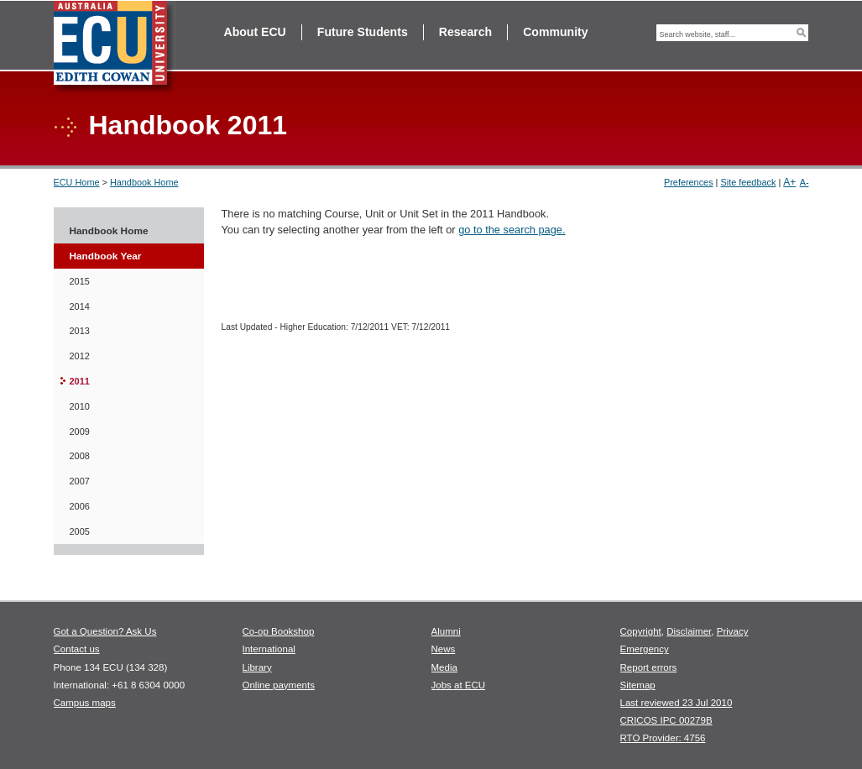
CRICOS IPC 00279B (666, 720)
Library (257, 667)
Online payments (279, 685)
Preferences (688, 182)
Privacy (733, 631)
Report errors (648, 667)
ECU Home (77, 182)
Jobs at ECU (458, 685)
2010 (80, 406)
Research (465, 32)
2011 (80, 381)
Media (444, 667)
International (269, 649)
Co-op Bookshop (279, 631)
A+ (789, 182)
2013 (80, 331)
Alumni (446, 631)
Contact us (77, 649)
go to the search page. (511, 229)
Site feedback (748, 182)
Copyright (640, 631)
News (443, 649)
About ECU (255, 32)
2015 (80, 281)
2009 (80, 431)
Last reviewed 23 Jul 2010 (676, 703)
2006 (80, 506)
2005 (80, 531)
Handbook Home (144, 182)
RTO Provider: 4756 (663, 738)
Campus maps (85, 703)
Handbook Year (106, 256)
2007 (80, 481)
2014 (80, 306)
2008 (80, 456)
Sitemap (638, 685)
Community (555, 32)
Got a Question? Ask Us (105, 631)
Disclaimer (688, 631)
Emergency (644, 649)
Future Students (362, 32)
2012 (80, 356)
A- (804, 182)
